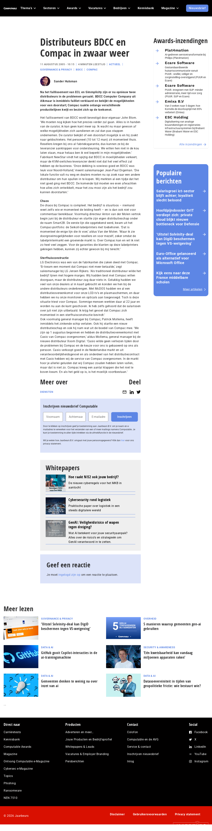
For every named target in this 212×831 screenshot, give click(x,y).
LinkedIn (200, 746)
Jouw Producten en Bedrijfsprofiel (88, 739)
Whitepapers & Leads (79, 746)
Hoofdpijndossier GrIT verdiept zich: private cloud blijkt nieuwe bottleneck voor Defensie (177, 217)
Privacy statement (187, 814)
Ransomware (13, 790)
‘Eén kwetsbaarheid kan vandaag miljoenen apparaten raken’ (168, 655)
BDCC (79, 69)
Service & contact (139, 746)
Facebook (201, 732)
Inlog (130, 761)
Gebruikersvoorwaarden (150, 814)
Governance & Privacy (56, 69)
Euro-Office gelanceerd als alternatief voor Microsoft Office (176, 258)
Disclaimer (117, 814)
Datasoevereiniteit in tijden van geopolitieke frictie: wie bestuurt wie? (172, 683)
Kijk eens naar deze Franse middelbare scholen (173, 277)
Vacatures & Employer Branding (87, 754)
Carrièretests (12, 732)
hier (123, 440)
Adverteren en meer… (79, 732)
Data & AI (47, 647)
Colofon (132, 732)
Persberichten (74, 761)
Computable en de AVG (142, 739)
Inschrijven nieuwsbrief (143, 754)
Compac (92, 69)
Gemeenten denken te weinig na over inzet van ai (69, 683)
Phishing (10, 783)
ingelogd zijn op (69, 574)
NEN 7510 (10, 798)
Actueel (115, 64)
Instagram (201, 761)
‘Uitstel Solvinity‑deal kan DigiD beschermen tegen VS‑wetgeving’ (175, 239)
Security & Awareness (159, 647)
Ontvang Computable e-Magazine (26, 761)
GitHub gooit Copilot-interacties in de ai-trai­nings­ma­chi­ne (69, 655)
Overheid (150, 618)
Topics (8, 776)
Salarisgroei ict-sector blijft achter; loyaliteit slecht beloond (175, 195)
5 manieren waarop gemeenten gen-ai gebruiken (172, 626)
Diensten (46, 391)
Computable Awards (17, 746)
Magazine (10, 754)
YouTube (200, 754)
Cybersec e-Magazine (18, 768)
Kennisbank (12, 739)
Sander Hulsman (65, 81)
